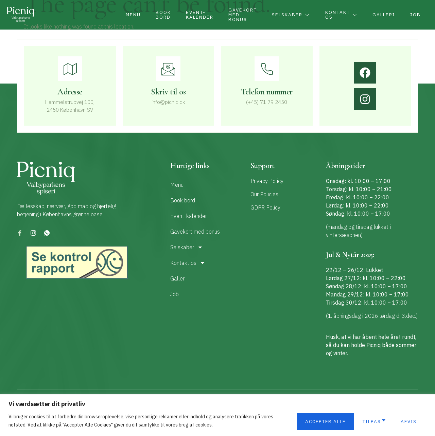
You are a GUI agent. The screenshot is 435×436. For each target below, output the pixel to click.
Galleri (380, 15)
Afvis (346, 422)
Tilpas (308, 422)
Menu (114, 15)
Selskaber (281, 15)
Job (414, 15)
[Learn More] (168, 87)
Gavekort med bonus (230, 15)
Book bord (146, 15)
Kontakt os (334, 15)
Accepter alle (396, 422)
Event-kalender (185, 15)
